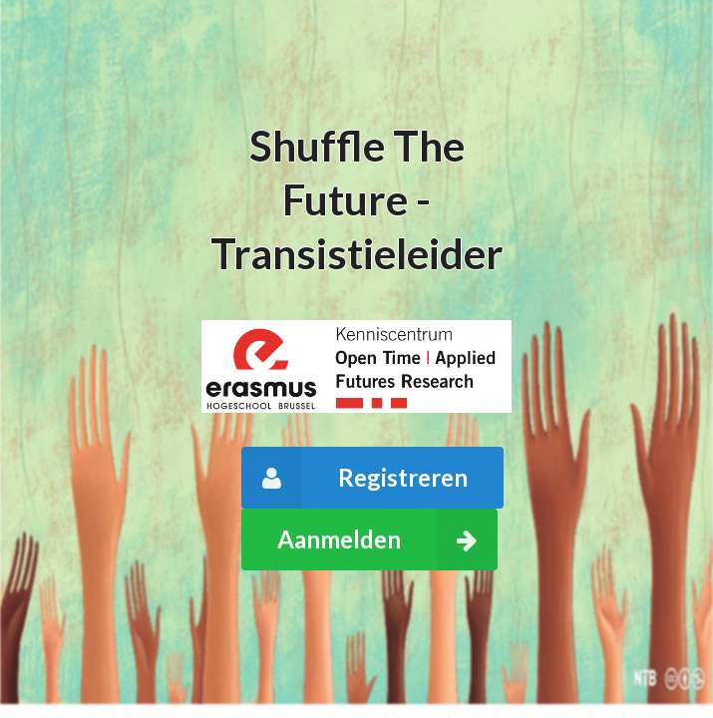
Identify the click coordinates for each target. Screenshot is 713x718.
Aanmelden (388, 539)
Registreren (355, 478)
